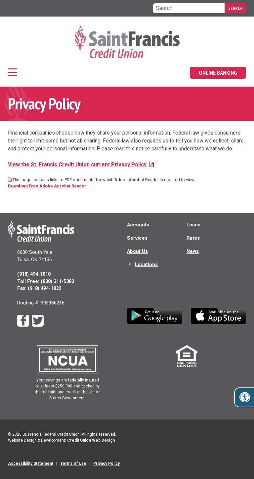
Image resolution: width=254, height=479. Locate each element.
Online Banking (218, 72)
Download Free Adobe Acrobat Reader (47, 185)
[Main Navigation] (13, 72)
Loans (193, 225)
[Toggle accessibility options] (244, 397)
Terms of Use (73, 463)
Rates (193, 238)
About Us (137, 251)
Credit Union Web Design (91, 440)
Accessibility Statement (30, 463)
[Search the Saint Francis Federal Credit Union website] (189, 8)
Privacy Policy (106, 463)
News (193, 251)
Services (137, 238)
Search (235, 8)
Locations (146, 264)
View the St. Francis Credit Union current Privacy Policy (81, 164)
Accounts (138, 225)
